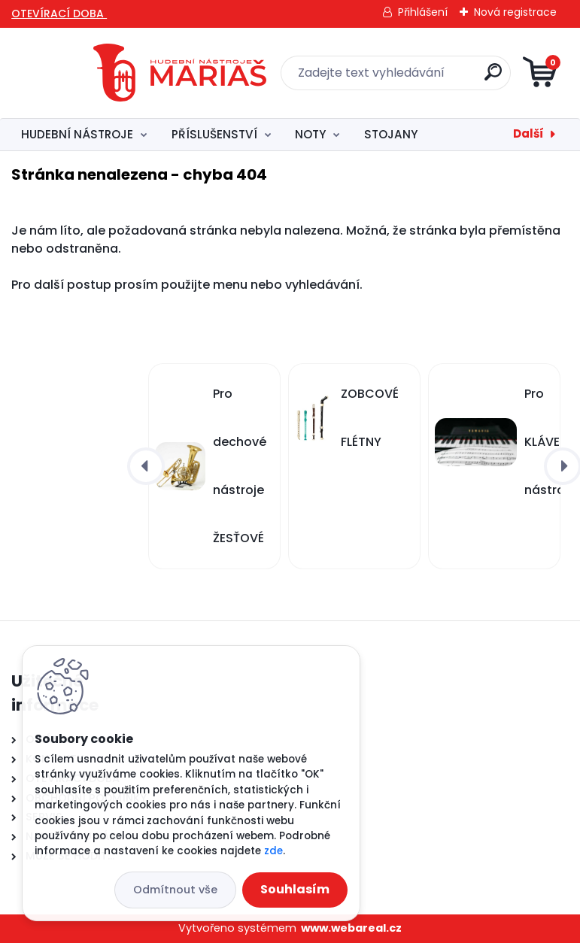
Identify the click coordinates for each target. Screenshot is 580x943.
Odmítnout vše (175, 889)
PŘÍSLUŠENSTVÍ (214, 134)
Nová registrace (515, 12)
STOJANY (391, 134)
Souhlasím (294, 889)
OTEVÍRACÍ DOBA (59, 13)
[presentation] (146, 466)
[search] (480, 77)
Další (528, 133)
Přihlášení (423, 12)
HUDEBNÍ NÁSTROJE (77, 134)
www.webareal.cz (351, 927)
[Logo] (112, 73)
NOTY (310, 134)
